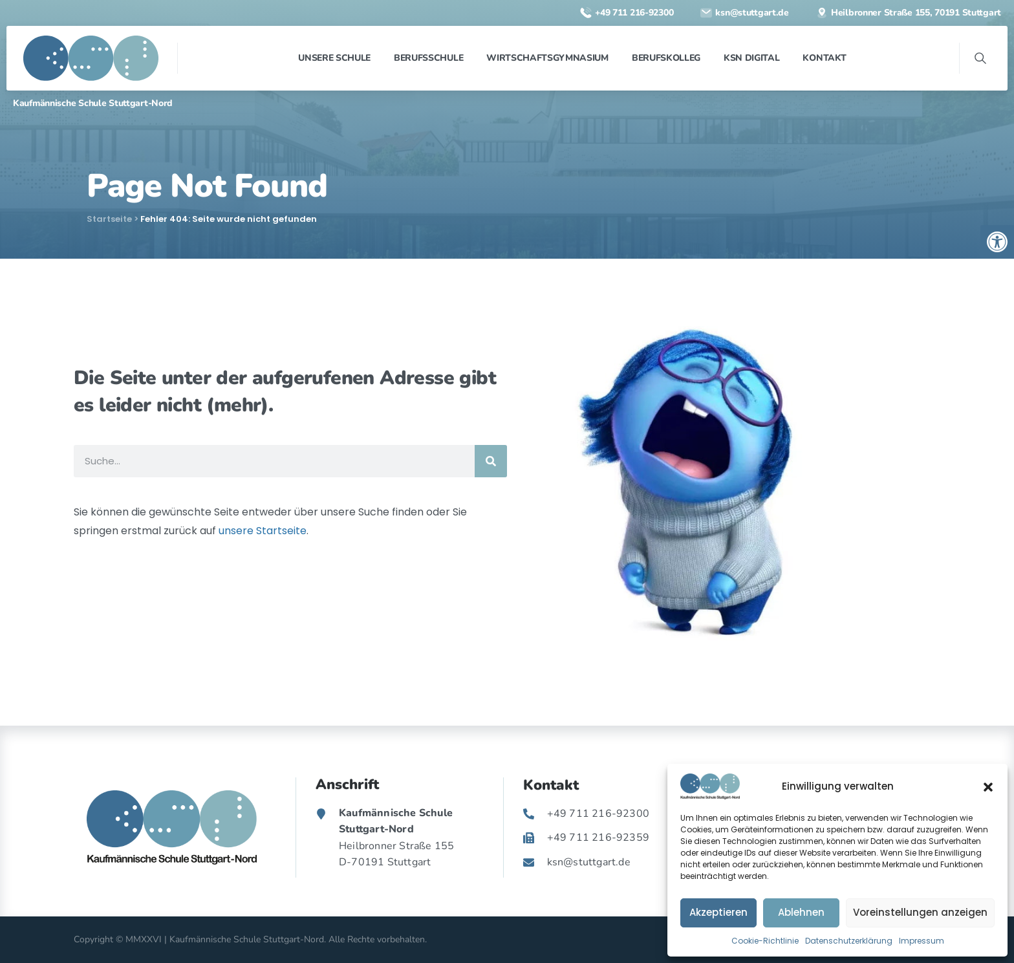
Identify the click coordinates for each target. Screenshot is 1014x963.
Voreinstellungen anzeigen (920, 912)
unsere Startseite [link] (263, 530)
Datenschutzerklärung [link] (848, 940)
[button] (988, 786)
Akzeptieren (718, 912)
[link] (997, 242)
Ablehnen (801, 912)
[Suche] (491, 461)
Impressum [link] (921, 940)
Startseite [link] (109, 219)
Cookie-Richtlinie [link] (765, 940)
